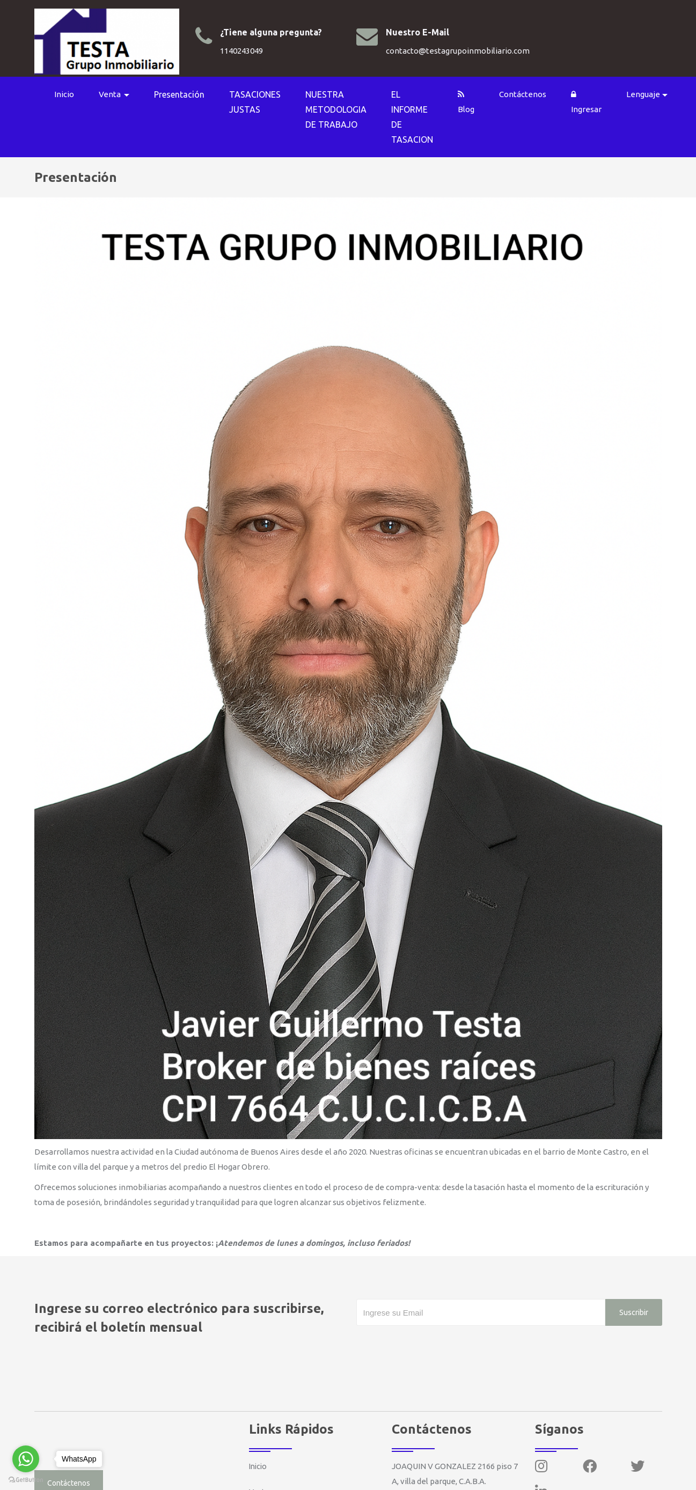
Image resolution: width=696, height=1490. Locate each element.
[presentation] (437, 1328)
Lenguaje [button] (649, 93)
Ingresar (592, 101)
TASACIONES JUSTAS (261, 101)
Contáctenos (528, 93)
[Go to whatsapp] (25, 1458)
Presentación (185, 93)
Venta (260, 1473)
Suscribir (627, 1293)
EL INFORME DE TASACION (418, 116)
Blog (472, 101)
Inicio (69, 93)
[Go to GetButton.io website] (26, 1479)
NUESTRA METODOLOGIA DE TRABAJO (341, 108)
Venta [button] (116, 93)
